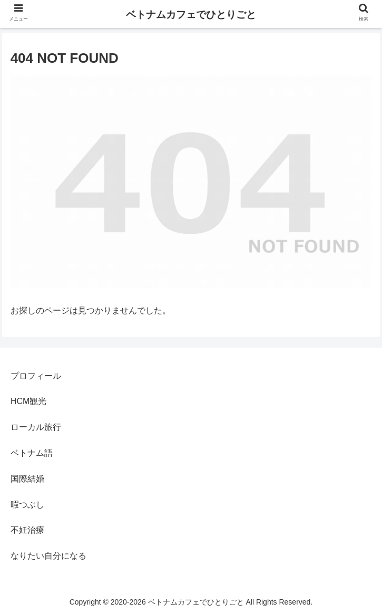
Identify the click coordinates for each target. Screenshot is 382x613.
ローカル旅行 (36, 427)
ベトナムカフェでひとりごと (191, 14)
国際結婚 (27, 478)
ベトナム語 (32, 452)
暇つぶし (27, 504)
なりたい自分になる (48, 555)
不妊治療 (27, 529)
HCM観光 (28, 401)
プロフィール (36, 375)
